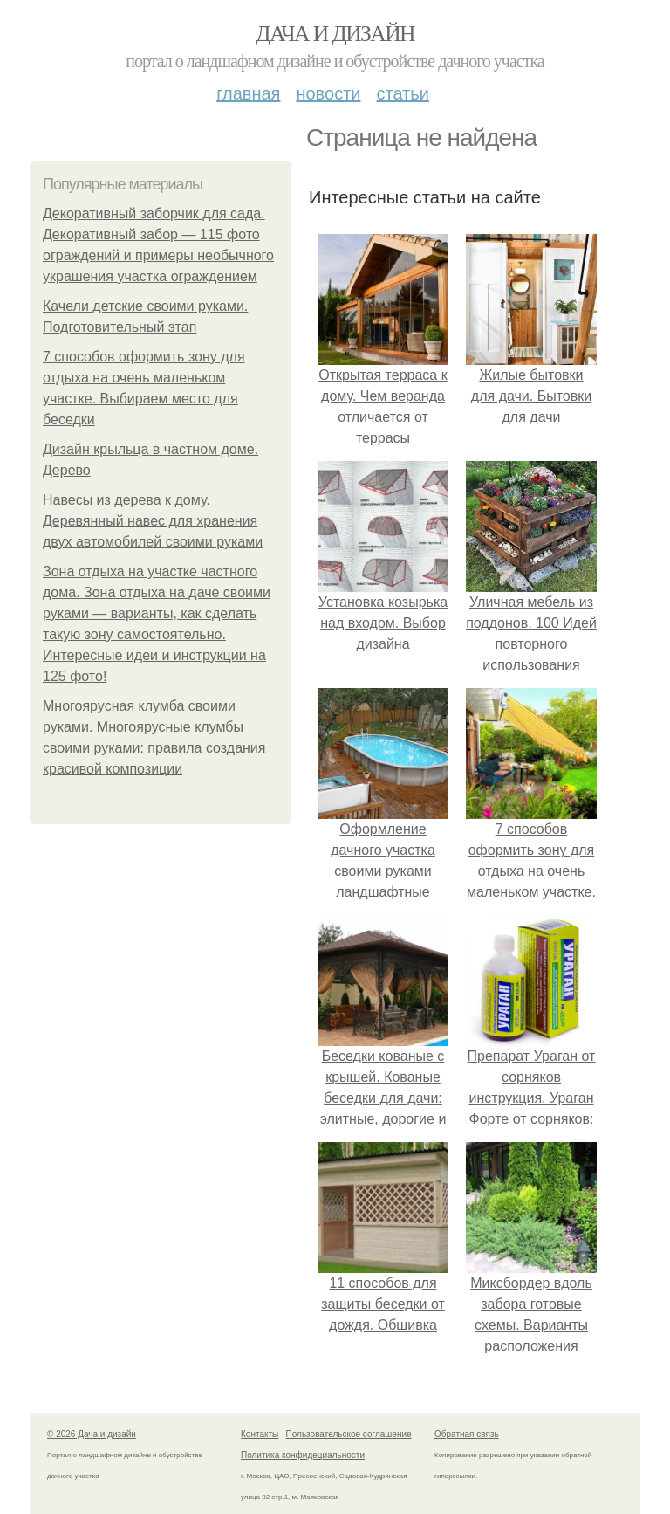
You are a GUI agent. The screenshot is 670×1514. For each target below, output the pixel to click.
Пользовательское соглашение (349, 1434)
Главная (248, 93)
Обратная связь (466, 1434)
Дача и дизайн (335, 33)
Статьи (402, 93)
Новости (328, 93)
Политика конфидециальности (303, 1455)
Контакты (259, 1434)
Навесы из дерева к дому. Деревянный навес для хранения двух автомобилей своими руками (153, 520)
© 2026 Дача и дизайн (91, 1434)
